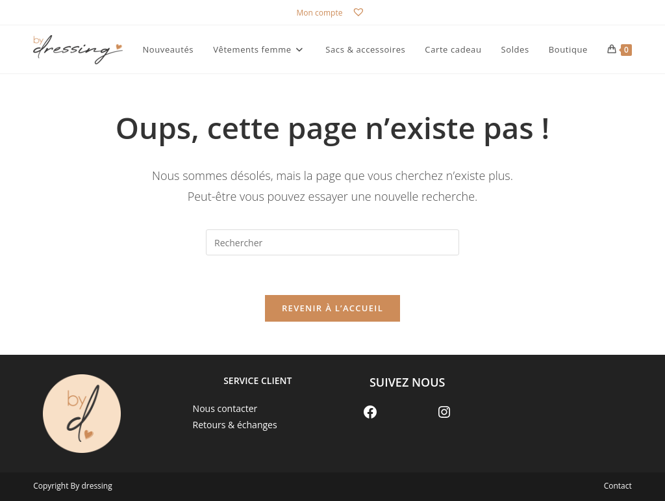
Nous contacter (225, 408)
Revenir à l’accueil (332, 308)
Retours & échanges (235, 424)
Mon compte (320, 12)
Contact (618, 485)
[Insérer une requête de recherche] (332, 242)
